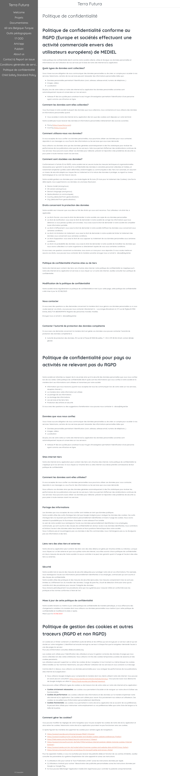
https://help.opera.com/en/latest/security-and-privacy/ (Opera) (72, 739)
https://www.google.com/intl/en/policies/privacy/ (88, 679)
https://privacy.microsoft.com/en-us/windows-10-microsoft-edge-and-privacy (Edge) (80, 750)
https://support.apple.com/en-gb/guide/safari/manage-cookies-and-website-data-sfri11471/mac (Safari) (87, 747)
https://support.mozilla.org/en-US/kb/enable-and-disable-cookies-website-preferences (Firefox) (84, 737)
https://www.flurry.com (61, 125)
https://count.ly (60, 128)
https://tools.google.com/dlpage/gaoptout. (88, 681)
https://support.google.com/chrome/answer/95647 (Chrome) (71, 734)
